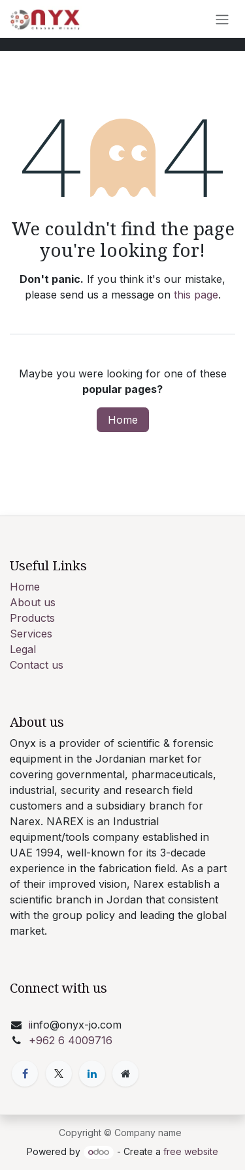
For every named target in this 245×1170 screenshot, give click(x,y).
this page (196, 294)
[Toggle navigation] (222, 19)
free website (190, 1151)
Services (31, 633)
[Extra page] (125, 1073)
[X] (59, 1073)
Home (123, 419)
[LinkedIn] (92, 1073)
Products (32, 617)
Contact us (36, 664)
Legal (23, 649)
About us (33, 602)
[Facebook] (25, 1073)
